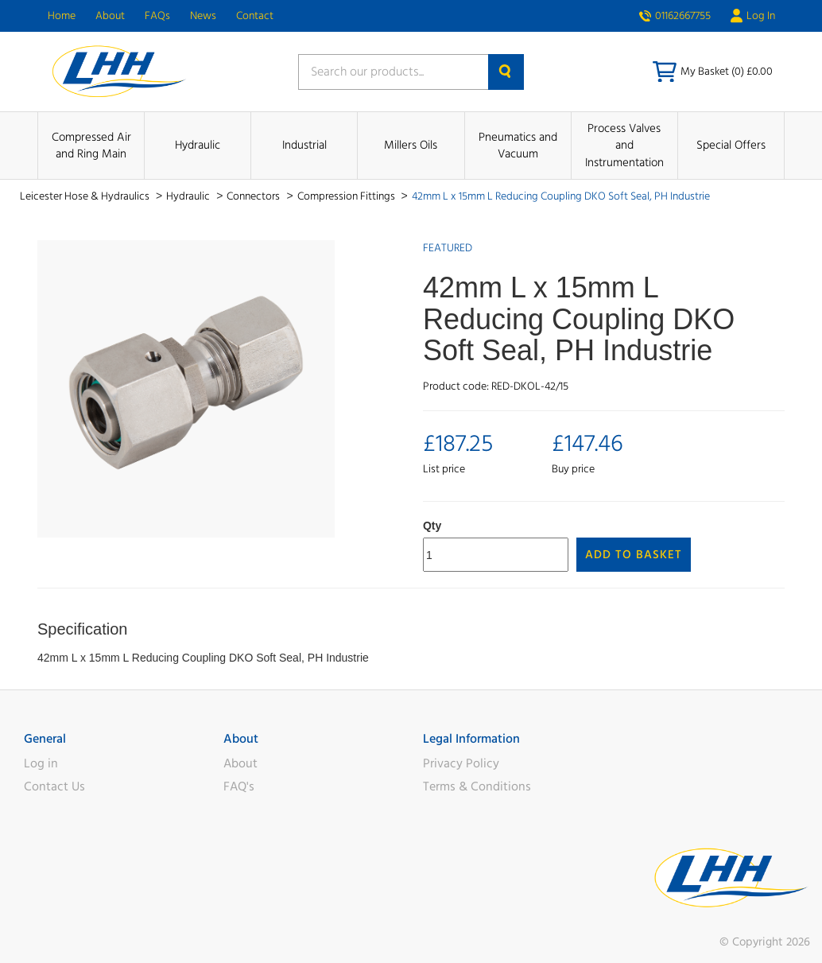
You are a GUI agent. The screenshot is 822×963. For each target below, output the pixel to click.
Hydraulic (197, 145)
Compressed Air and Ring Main (91, 145)
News (203, 15)
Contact (254, 15)
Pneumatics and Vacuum (518, 145)
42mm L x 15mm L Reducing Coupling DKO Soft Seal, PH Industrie (561, 196)
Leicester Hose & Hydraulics (86, 196)
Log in (41, 763)
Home (62, 15)
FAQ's (238, 786)
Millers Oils (410, 145)
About (110, 15)
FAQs (157, 15)
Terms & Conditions (477, 786)
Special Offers (731, 145)
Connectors (254, 196)
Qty (432, 525)
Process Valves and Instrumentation (624, 145)
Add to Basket (633, 555)
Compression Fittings (347, 196)
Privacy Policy (461, 763)
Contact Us (54, 786)
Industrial (304, 145)
